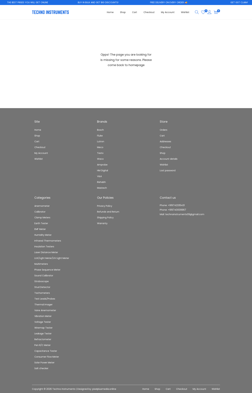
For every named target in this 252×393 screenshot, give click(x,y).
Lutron (100, 141)
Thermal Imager (43, 304)
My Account (41, 153)
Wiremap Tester (43, 327)
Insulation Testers (44, 246)
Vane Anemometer (45, 310)
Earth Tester (41, 223)
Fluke (100, 135)
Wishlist (38, 158)
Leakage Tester (43, 333)
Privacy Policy (104, 206)
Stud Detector (42, 287)
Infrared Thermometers (47, 240)
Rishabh (101, 182)
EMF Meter (40, 229)
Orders (163, 129)
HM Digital (102, 170)
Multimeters (41, 264)
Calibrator (39, 211)
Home (37, 129)
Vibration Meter (43, 316)
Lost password (168, 170)
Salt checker (41, 368)
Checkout (39, 147)
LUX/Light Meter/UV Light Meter (51, 258)
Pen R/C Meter (42, 345)
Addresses (165, 141)
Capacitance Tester (45, 351)
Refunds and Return (108, 211)
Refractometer (42, 339)
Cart (36, 141)
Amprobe (102, 164)
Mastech (102, 187)
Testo (100, 153)
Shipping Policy (105, 217)
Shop (37, 135)
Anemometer (42, 206)
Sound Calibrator (43, 275)
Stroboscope (41, 281)
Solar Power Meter (44, 362)
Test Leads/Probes (44, 298)
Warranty (102, 223)
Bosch (100, 129)
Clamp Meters (42, 217)
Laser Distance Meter (46, 252)
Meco (100, 147)
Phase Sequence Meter (47, 269)
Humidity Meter (43, 235)
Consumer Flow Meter (46, 356)
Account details (168, 158)
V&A (99, 176)
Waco (100, 158)
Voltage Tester (42, 322)
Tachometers (42, 293)
